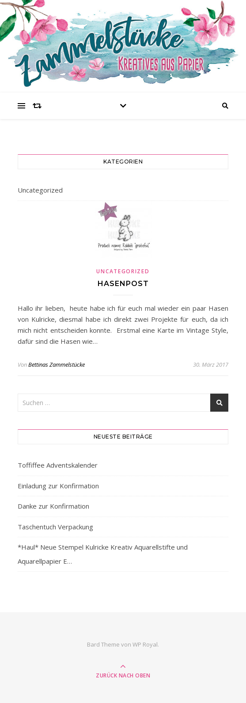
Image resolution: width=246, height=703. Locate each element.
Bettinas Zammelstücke (56, 364)
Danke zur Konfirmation (53, 506)
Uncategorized (40, 190)
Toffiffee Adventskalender (58, 465)
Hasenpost (123, 283)
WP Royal (145, 644)
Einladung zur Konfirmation (58, 485)
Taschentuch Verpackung (55, 526)
